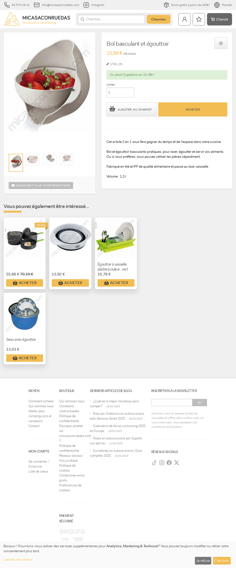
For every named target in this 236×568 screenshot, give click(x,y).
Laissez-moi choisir (18, 559)
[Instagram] (162, 463)
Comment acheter (41, 401)
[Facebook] (169, 463)
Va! (199, 403)
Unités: (111, 85)
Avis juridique (68, 460)
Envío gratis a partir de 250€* (186, 5)
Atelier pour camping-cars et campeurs (40, 416)
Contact (34, 426)
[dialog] (118, 554)
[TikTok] (154, 463)
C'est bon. (221, 560)
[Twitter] (177, 463)
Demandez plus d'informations (41, 185)
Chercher (158, 19)
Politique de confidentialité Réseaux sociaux (70, 451)
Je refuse (203, 560)
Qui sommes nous (40, 406)
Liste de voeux (38, 471)
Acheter (193, 110)
